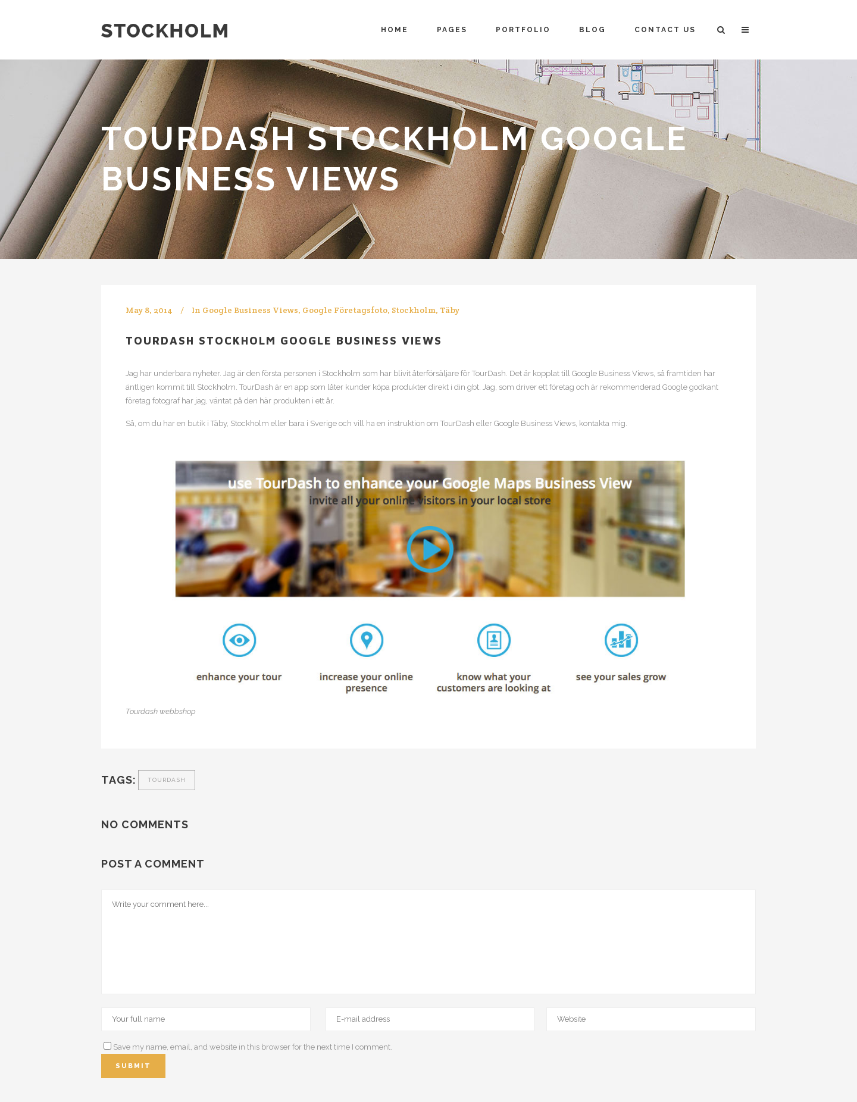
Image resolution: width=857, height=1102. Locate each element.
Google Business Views (250, 310)
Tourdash (167, 780)
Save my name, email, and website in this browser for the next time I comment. (252, 1046)
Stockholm (414, 310)
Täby (449, 310)
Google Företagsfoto (344, 310)
